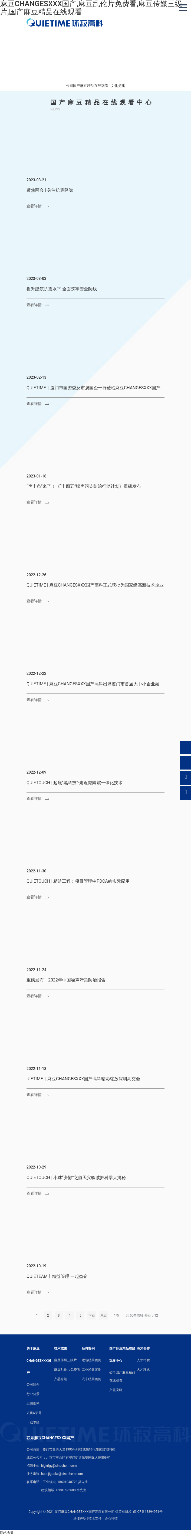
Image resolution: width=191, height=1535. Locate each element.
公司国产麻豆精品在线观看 (87, 86)
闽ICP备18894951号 (148, 1512)
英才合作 (143, 1348)
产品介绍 (60, 1379)
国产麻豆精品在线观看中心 (122, 1355)
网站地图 (6, 1532)
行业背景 (33, 1394)
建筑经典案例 (91, 1360)
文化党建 (118, 86)
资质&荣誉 (34, 1413)
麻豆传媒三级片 (65, 1360)
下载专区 (33, 1422)
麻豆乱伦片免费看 (67, 1370)
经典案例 (88, 1348)
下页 (91, 1315)
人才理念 (143, 1370)
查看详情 (34, 206)
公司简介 (33, 1384)
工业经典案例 (91, 1370)
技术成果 (60, 1348)
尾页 (103, 1315)
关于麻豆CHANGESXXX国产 (39, 1361)
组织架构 (33, 1403)
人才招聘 (143, 1360)
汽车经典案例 (91, 1379)
